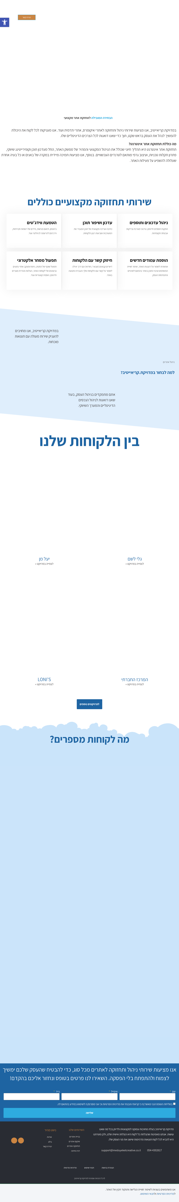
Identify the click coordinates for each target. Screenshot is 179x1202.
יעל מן (44, 558)
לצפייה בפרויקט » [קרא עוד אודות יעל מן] (44, 564)
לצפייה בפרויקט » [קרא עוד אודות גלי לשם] (135, 564)
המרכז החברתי (134, 679)
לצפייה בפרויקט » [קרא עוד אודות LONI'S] (44, 684)
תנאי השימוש (147, 1194)
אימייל (113, 1091)
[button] (121, 17)
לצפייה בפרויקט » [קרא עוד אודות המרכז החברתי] (135, 684)
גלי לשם (135, 558)
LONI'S (44, 679)
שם (173, 1091)
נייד (57, 1091)
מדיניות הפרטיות (111, 1104)
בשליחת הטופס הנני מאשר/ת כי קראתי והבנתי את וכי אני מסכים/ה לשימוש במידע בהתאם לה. (114, 1104)
